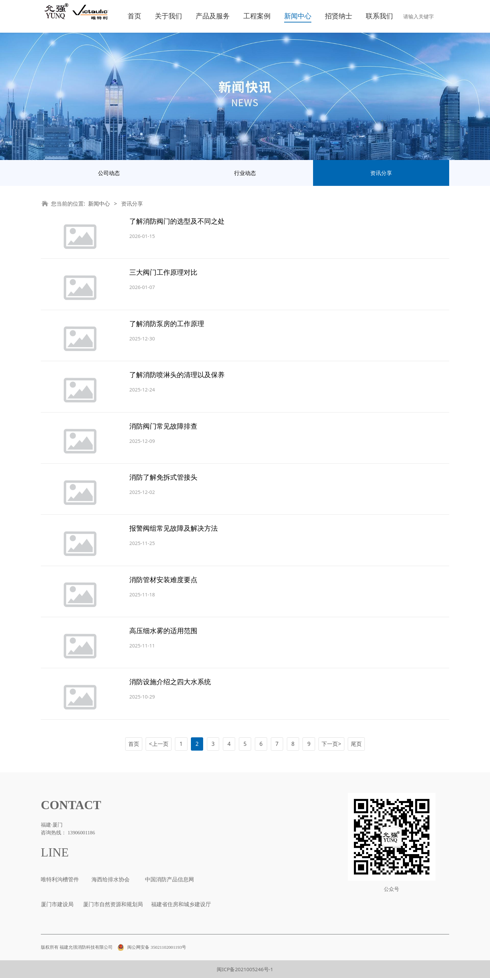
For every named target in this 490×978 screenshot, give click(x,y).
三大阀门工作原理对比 (163, 272)
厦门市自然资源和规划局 (112, 904)
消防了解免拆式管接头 (163, 477)
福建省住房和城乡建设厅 (180, 904)
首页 (134, 16)
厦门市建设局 (57, 904)
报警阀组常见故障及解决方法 (173, 528)
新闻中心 (297, 16)
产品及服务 (213, 16)
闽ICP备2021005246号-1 (245, 969)
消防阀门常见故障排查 (163, 426)
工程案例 (257, 16)
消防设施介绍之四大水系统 (170, 681)
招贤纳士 (338, 16)
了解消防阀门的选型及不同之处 (177, 221)
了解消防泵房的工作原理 (166, 323)
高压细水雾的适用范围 (163, 630)
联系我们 (379, 16)
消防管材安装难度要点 (163, 579)
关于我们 (168, 16)
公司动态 (109, 173)
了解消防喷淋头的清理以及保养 (177, 374)
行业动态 (245, 173)
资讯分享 (381, 173)
